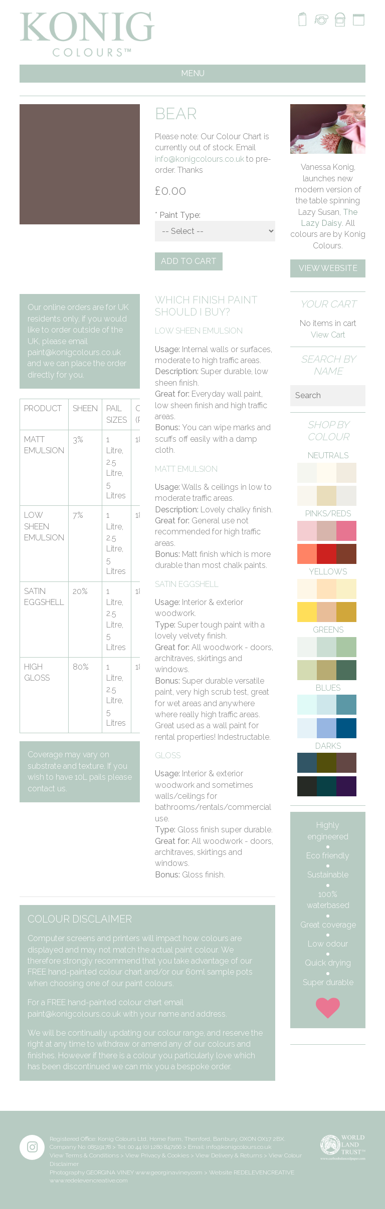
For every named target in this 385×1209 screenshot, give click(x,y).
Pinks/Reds (328, 513)
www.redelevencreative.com (89, 1180)
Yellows (328, 571)
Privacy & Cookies (165, 1155)
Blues (328, 688)
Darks (328, 746)
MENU (193, 73)
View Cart (328, 335)
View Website (328, 268)
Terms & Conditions (92, 1155)
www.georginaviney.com (169, 1172)
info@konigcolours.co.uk (199, 159)
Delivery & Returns (236, 1155)
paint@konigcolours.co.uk (74, 352)
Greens (328, 630)
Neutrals (328, 455)
